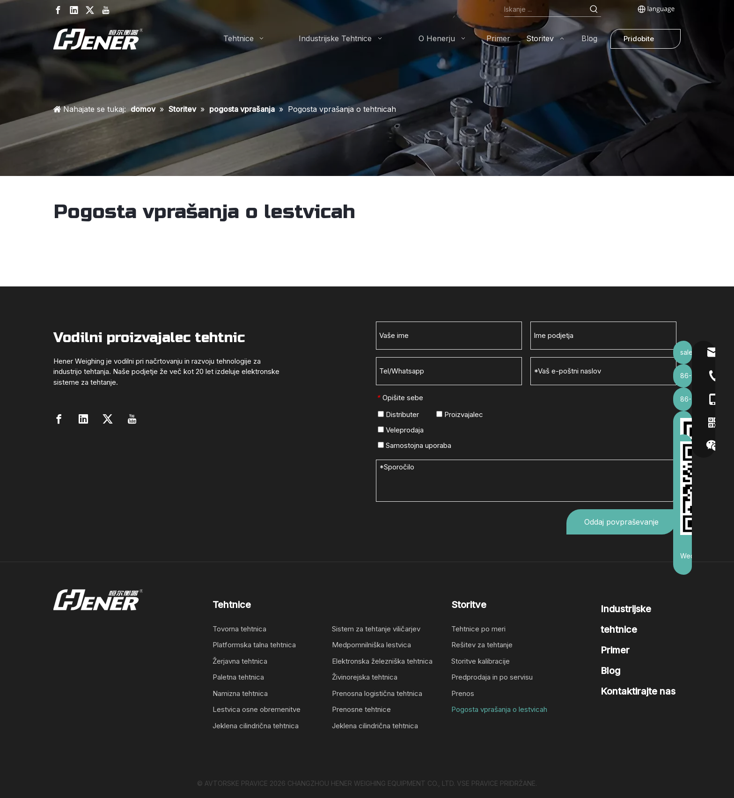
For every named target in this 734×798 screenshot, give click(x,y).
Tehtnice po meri (478, 628)
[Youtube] (105, 10)
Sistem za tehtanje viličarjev (376, 628)
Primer (615, 650)
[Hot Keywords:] (594, 9)
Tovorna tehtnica (239, 628)
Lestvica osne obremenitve (257, 709)
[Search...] (545, 9)
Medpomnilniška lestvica (371, 644)
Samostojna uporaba (414, 445)
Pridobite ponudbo (639, 41)
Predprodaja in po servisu (492, 677)
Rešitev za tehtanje (482, 644)
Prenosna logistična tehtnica (377, 693)
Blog (610, 670)
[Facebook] (58, 10)
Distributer (398, 414)
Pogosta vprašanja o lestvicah (499, 709)
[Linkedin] (74, 10)
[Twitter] (90, 10)
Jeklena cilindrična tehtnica (256, 725)
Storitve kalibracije (480, 661)
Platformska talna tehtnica (254, 644)
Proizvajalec (459, 414)
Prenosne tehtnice (361, 709)
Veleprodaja (401, 429)
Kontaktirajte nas (638, 691)
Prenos (462, 693)
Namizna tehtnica (240, 693)
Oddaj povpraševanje (621, 522)
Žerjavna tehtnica (240, 661)
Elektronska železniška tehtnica (382, 661)
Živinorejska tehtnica (364, 677)
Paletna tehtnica (238, 677)
